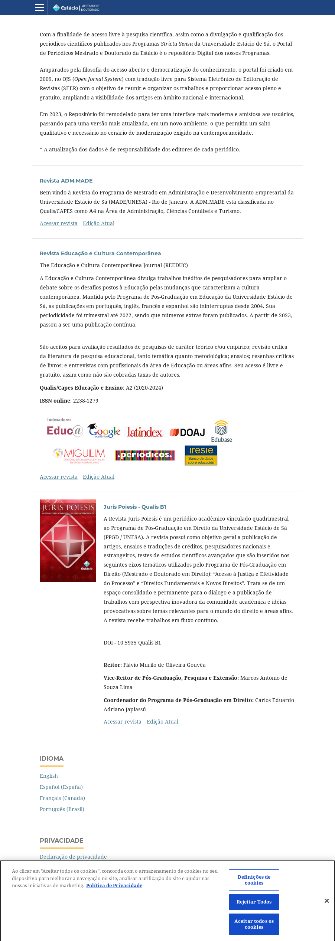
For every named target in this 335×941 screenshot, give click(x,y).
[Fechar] (327, 903)
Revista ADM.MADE (66, 180)
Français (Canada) (62, 797)
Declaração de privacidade (73, 856)
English (49, 775)
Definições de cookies (254, 882)
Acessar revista (59, 223)
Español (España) (61, 786)
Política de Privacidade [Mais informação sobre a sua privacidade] (114, 888)
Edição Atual (98, 223)
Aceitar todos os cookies (254, 926)
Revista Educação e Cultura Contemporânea (100, 253)
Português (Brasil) (62, 809)
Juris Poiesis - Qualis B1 (135, 507)
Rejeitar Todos (254, 904)
